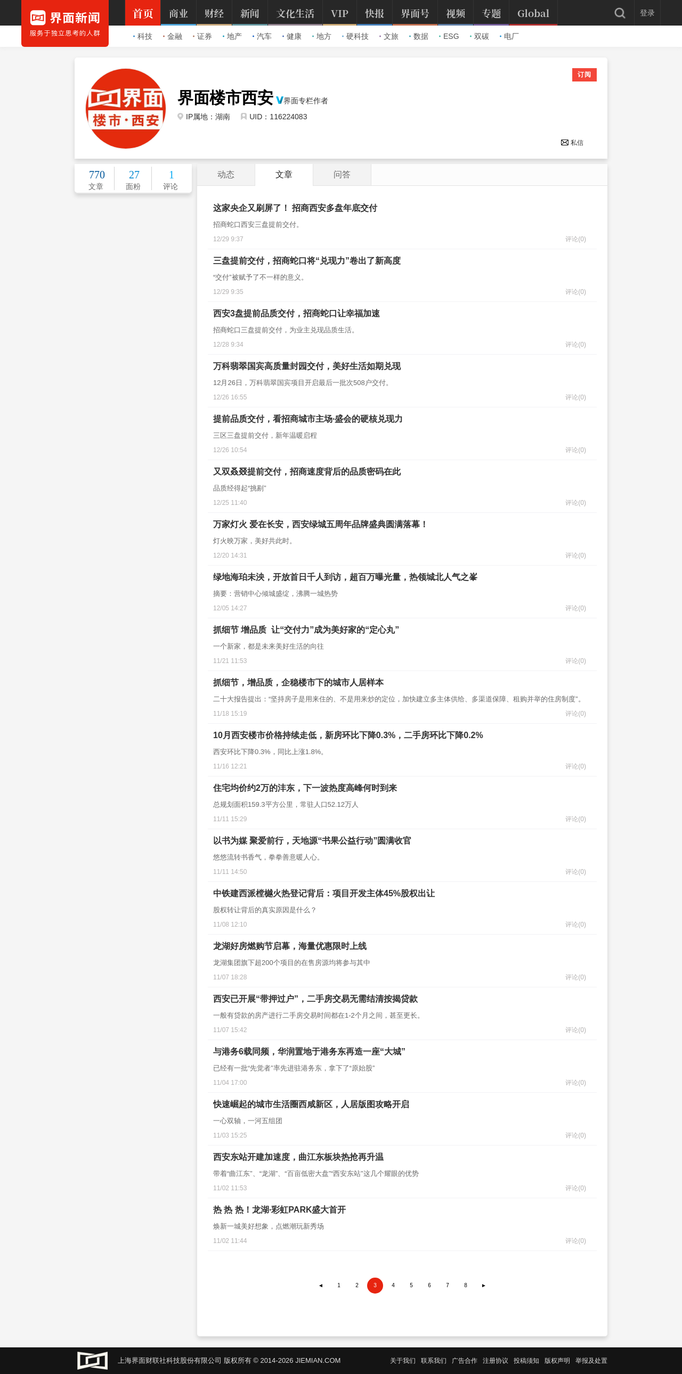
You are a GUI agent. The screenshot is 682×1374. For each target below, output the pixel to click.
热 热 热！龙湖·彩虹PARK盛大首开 (279, 1209)
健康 (292, 36)
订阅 (584, 74)
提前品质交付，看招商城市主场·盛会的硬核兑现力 (308, 418)
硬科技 (355, 36)
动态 (225, 174)
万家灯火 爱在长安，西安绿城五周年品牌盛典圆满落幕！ (320, 524)
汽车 (262, 36)
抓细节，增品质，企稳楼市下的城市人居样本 (298, 682)
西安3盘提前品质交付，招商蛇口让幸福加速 (296, 313)
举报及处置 (591, 1360)
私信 (572, 142)
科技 (142, 36)
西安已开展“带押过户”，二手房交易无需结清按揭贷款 (315, 998)
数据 (418, 36)
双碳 (479, 36)
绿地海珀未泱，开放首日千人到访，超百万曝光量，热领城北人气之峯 (345, 577)
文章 (284, 174)
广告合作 (464, 1360)
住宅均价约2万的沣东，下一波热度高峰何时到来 (305, 787)
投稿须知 (526, 1360)
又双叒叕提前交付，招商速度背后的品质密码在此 (307, 471)
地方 (321, 36)
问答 (342, 174)
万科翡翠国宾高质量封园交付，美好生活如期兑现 (307, 366)
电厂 (509, 36)
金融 (172, 36)
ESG (449, 36)
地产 (232, 36)
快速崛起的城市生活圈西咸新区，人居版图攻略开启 (311, 1104)
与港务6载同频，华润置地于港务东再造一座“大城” (309, 1051)
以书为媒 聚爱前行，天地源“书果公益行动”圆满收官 (312, 840)
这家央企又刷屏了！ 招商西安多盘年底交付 (295, 207)
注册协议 (495, 1360)
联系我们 (433, 1360)
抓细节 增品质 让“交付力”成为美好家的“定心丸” (306, 629)
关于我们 (403, 1360)
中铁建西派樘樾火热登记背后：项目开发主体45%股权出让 (324, 893)
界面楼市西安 (225, 98)
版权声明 (557, 1360)
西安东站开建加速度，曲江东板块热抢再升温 (298, 1157)
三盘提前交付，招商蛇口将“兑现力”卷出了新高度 (307, 260)
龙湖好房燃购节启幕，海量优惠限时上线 (290, 946)
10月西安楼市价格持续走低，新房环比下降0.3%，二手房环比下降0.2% (348, 735)
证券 (202, 36)
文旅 (389, 36)
